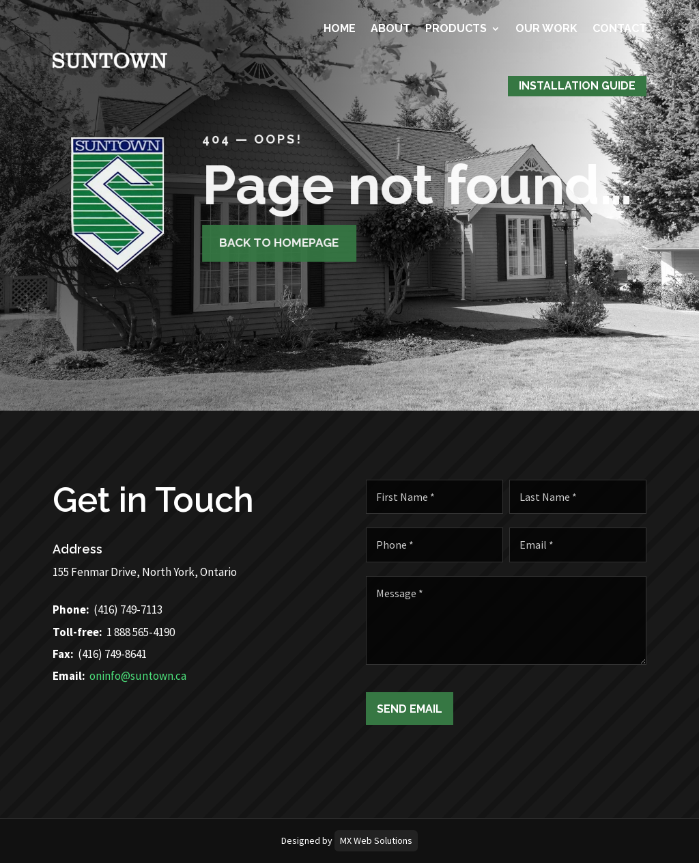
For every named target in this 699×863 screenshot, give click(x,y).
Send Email (417, 708)
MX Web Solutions (376, 840)
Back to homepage (266, 242)
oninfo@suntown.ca (114, 675)
